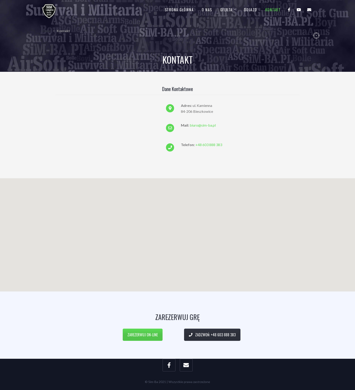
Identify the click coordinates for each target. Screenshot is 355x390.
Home (46, 31)
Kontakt (273, 9)
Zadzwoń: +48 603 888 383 (212, 334)
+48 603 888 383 (208, 144)
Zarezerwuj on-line (142, 334)
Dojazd (250, 9)
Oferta (226, 9)
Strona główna (179, 9)
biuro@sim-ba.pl (203, 125)
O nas (207, 9)
